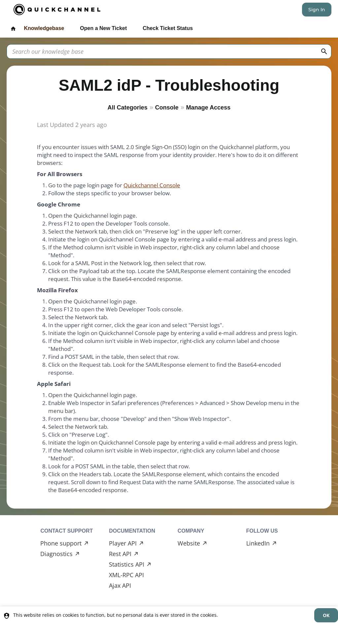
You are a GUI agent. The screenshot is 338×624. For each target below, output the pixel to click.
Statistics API (126, 564)
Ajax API (120, 585)
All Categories (128, 107)
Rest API (120, 554)
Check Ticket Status (168, 28)
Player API (123, 543)
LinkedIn (258, 543)
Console (167, 107)
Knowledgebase (44, 28)
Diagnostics (56, 554)
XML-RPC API (126, 575)
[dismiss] (326, 615)
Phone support (61, 543)
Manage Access (208, 107)
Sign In (316, 10)
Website (189, 543)
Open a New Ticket (103, 28)
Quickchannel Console (151, 185)
